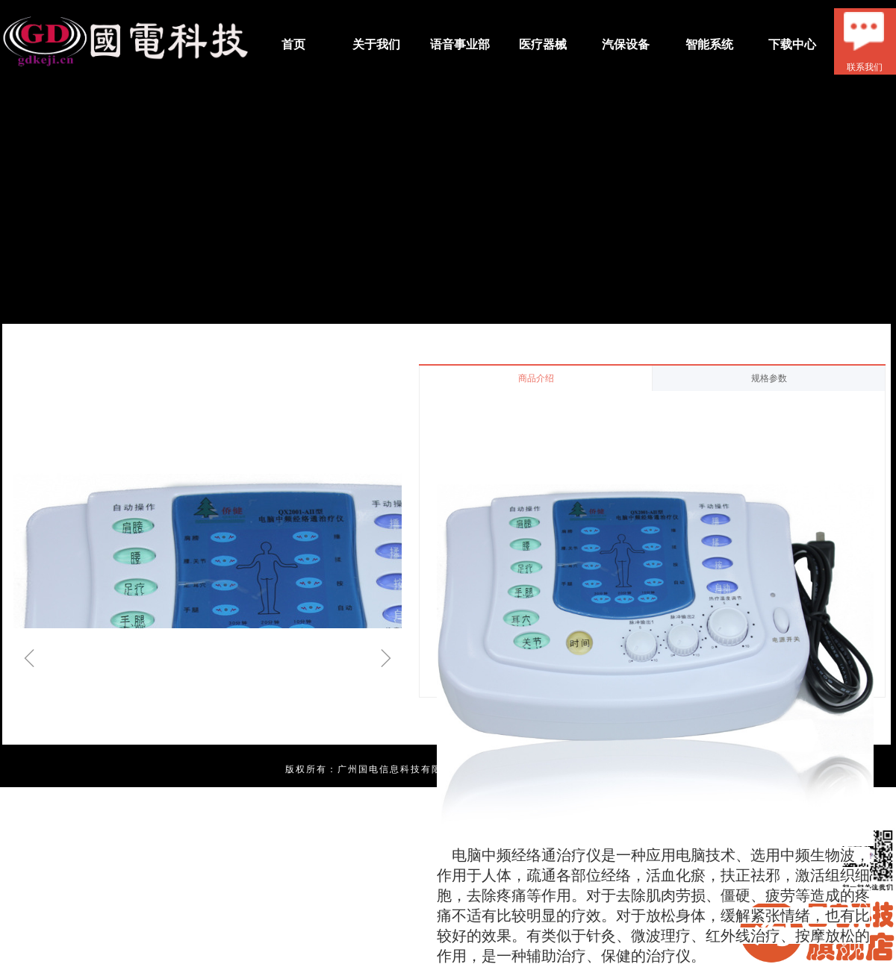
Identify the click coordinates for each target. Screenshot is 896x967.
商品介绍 (536, 378)
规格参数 (769, 378)
